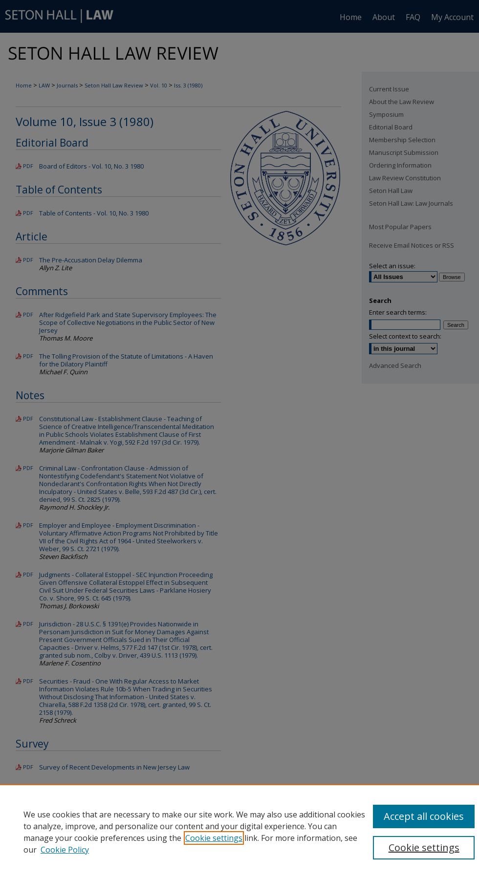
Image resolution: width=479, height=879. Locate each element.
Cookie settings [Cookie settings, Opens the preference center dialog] (424, 847)
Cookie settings (213, 838)
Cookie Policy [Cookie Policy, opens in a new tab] (65, 849)
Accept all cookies (424, 816)
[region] (239, 831)
